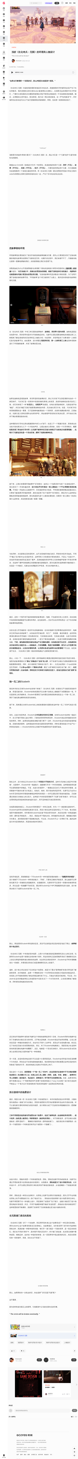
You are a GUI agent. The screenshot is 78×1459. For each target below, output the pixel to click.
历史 (70, 3)
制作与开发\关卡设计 (35, 1342)
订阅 (74, 1359)
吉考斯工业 (34, 1454)
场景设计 (21, 1342)
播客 (29, 1454)
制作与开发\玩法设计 (53, 1342)
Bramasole (18, 1359)
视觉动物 (47, 1385)
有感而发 (14, 47)
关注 (39, 1359)
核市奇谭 (40, 1454)
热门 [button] (72, 1417)
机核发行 (46, 1454)
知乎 (18, 1454)
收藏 (66, 3)
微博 (21, 1454)
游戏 (12, 1342)
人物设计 (67, 1342)
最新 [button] (76, 1417)
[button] (12, 72)
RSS (51, 1454)
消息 (74, 3)
